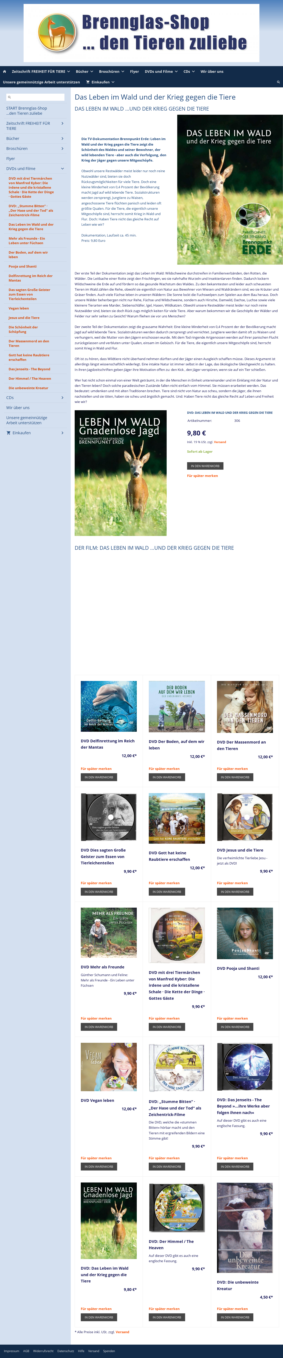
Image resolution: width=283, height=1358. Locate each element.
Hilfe (81, 1351)
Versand (220, 442)
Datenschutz (65, 1351)
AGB (26, 1351)
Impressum (11, 1351)
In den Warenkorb (205, 466)
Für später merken (202, 475)
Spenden (109, 1351)
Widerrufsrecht (43, 1351)
